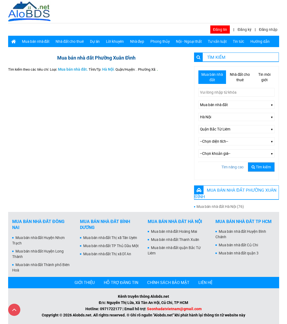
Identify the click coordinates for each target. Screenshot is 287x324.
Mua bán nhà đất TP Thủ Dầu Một (111, 245)
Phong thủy (160, 41)
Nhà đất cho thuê (70, 41)
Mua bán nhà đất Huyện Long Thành (38, 254)
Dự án (95, 41)
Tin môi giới (264, 77)
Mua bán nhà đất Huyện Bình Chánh (240, 234)
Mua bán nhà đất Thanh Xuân (175, 239)
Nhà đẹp (137, 41)
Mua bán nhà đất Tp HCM (243, 221)
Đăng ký (244, 29)
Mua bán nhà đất (36, 41)
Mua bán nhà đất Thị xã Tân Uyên (110, 237)
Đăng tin (220, 29)
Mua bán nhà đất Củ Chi (238, 245)
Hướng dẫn (260, 41)
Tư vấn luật (217, 41)
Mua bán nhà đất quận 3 (239, 253)
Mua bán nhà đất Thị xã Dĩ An (107, 253)
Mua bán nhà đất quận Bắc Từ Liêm (174, 250)
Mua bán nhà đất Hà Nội (175, 221)
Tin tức (238, 41)
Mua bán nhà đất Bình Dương (105, 224)
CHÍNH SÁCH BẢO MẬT (168, 282)
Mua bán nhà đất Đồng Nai (38, 224)
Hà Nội (108, 69)
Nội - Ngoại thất (189, 41)
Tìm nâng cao (232, 167)
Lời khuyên (115, 41)
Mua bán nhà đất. (73, 69)
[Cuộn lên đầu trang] (14, 310)
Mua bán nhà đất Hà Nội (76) (220, 206)
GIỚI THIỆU (85, 282)
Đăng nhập (268, 29)
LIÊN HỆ (205, 282)
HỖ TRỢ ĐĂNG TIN (121, 282)
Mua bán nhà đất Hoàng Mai (174, 231)
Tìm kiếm (261, 167)
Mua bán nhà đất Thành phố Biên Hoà (41, 267)
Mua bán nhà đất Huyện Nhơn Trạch (38, 240)
